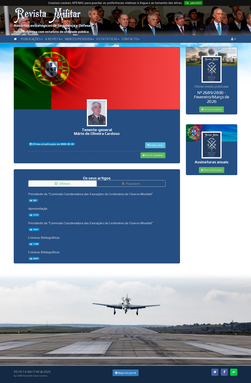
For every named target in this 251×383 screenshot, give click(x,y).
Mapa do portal (125, 372)
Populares (131, 184)
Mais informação (211, 170)
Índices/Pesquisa (79, 39)
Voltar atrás (155, 145)
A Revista (54, 39)
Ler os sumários (211, 109)
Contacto (131, 39)
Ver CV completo (153, 155)
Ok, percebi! (193, 3)
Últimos (62, 184)
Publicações (32, 39)
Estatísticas (107, 39)
